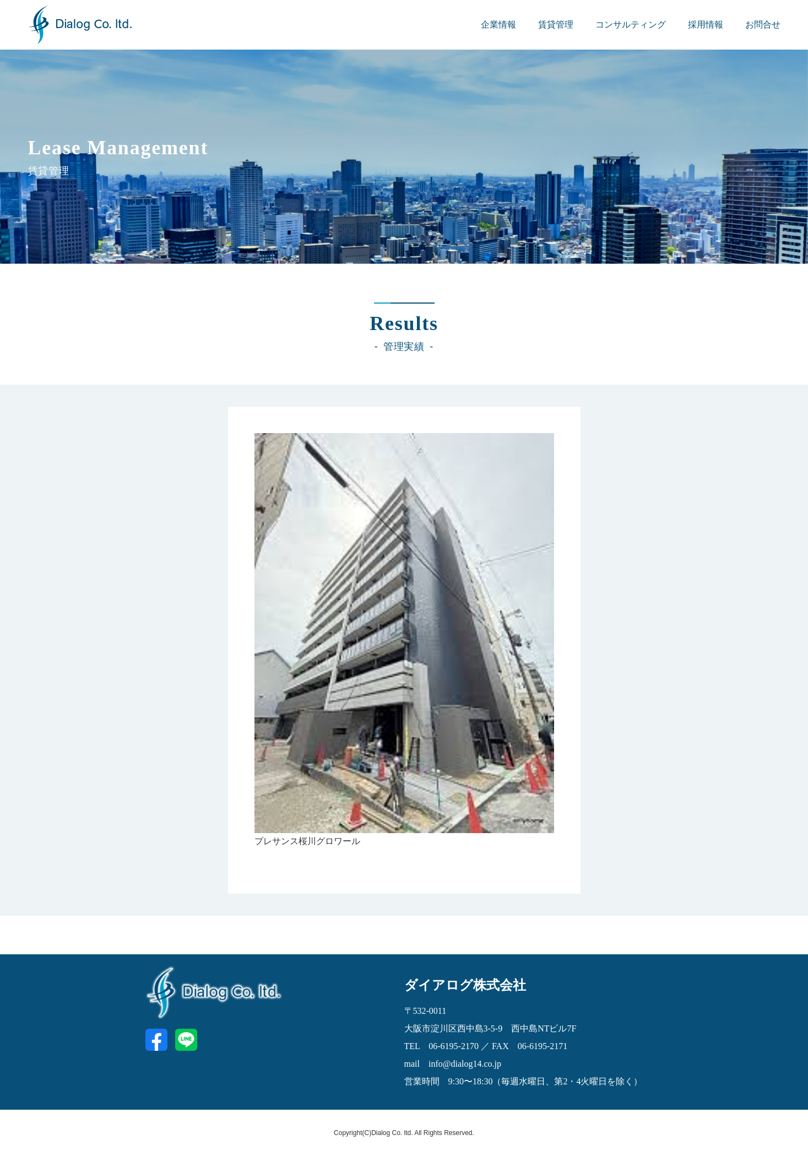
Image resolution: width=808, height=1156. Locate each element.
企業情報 (498, 24)
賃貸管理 (555, 24)
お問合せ (762, 24)
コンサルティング (630, 24)
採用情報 (705, 24)
